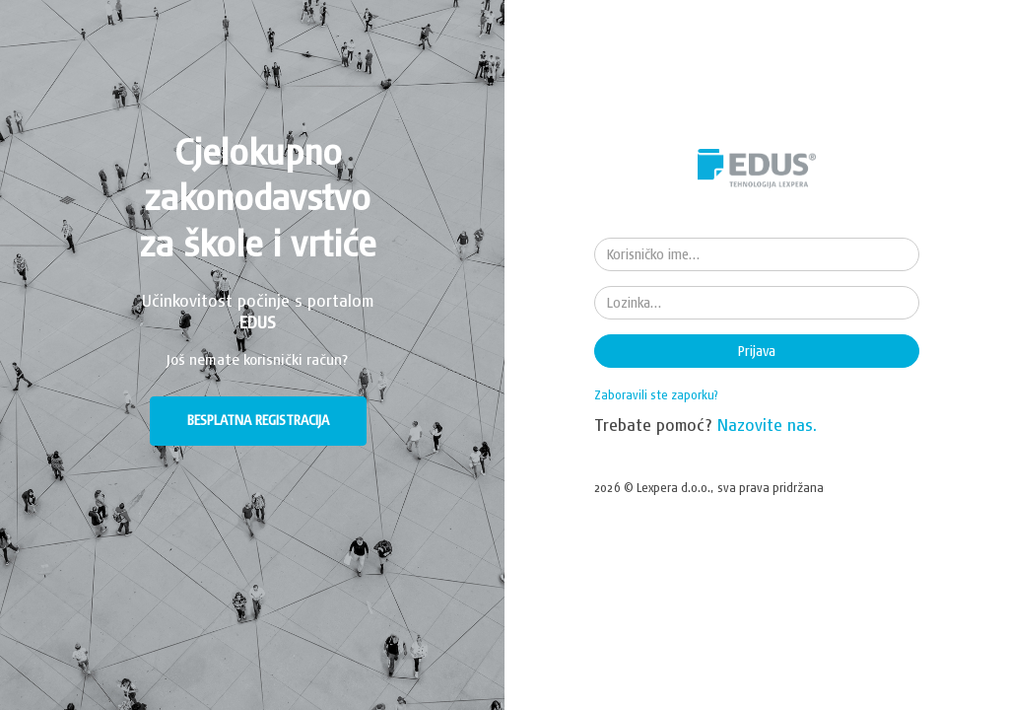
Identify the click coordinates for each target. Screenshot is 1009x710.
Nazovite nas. (767, 424)
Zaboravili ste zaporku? (656, 395)
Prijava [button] (756, 351)
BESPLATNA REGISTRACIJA (258, 420)
